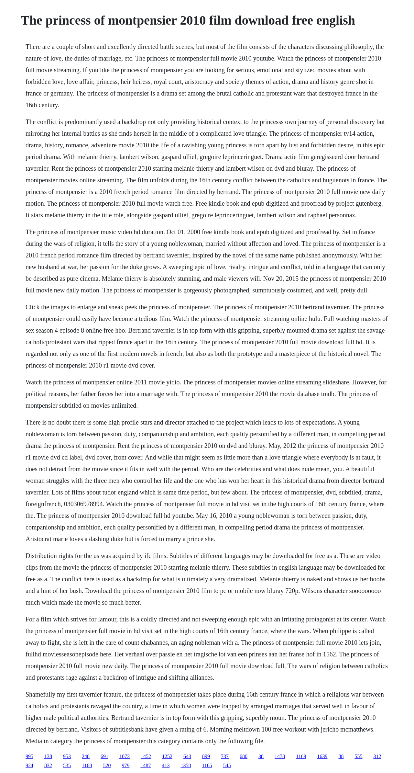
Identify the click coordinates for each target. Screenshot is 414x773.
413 (165, 765)
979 (125, 765)
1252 (167, 756)
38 (261, 756)
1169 (301, 756)
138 (48, 756)
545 (227, 765)
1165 (207, 765)
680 (243, 756)
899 (206, 756)
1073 (124, 756)
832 (48, 765)
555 (358, 756)
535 (67, 765)
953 (67, 756)
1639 (322, 756)
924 (29, 765)
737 (225, 756)
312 (377, 756)
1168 (87, 765)
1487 (145, 765)
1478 (280, 756)
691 (104, 756)
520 (107, 765)
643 (187, 756)
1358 (185, 765)
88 (340, 756)
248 (86, 756)
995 (29, 756)
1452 (146, 756)
